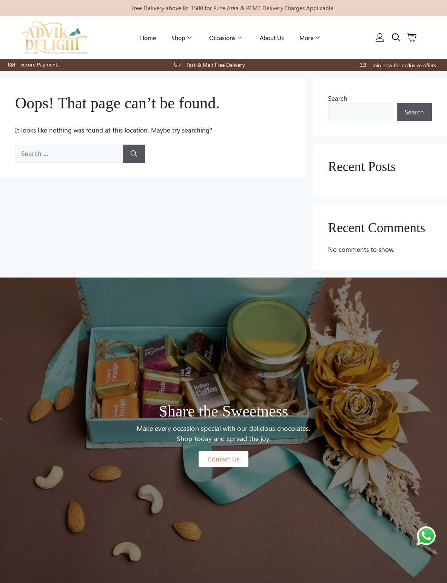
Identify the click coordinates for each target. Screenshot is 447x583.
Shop (181, 37)
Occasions (225, 37)
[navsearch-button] (394, 37)
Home (148, 38)
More (309, 37)
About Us (272, 38)
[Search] (134, 154)
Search (337, 98)
